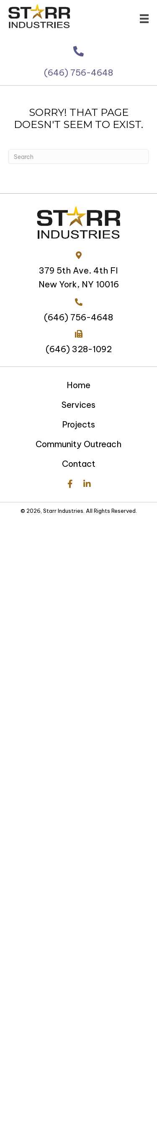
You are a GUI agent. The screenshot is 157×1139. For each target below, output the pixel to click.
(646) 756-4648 (78, 81)
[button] (70, 484)
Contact (78, 463)
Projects (78, 424)
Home (78, 385)
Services (78, 404)
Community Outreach (78, 444)
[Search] (78, 156)
